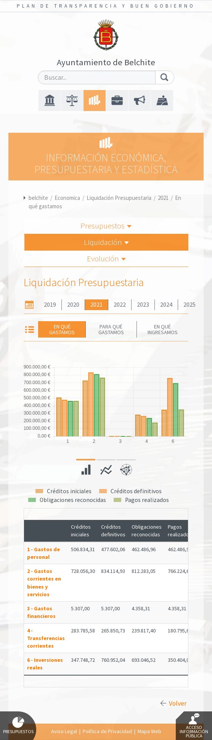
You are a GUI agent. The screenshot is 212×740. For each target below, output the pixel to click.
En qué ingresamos (163, 329)
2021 (163, 197)
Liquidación (106, 242)
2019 (50, 304)
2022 (120, 304)
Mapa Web (149, 731)
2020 (73, 304)
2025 (189, 304)
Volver (177, 703)
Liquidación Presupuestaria (119, 197)
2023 (143, 304)
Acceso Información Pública (194, 725)
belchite (38, 197)
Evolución (106, 258)
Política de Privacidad (107, 731)
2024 (166, 304)
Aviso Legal (64, 731)
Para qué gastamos (111, 329)
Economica (67, 197)
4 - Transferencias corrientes (46, 638)
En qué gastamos (62, 329)
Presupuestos (106, 225)
